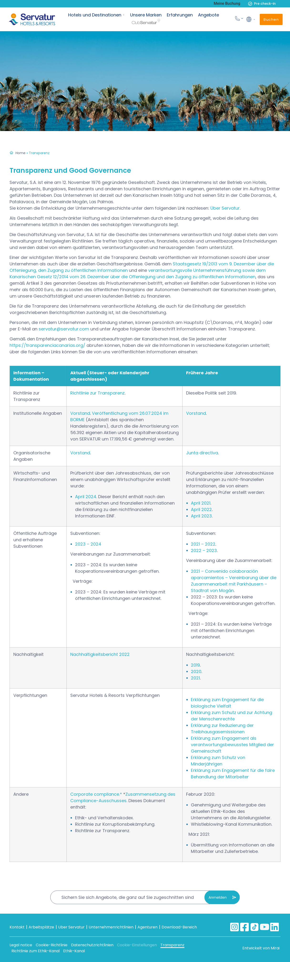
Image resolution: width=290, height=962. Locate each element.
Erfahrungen (180, 15)
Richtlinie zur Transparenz (97, 393)
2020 (196, 671)
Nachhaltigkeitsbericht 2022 (100, 654)
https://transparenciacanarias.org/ (47, 345)
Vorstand (80, 413)
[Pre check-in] (250, 4)
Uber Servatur (71, 927)
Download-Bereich (179, 927)
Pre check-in (265, 3)
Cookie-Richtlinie (51, 945)
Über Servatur (225, 208)
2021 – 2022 (203, 544)
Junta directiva (202, 453)
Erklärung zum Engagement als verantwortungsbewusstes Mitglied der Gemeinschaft (232, 744)
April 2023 (201, 516)
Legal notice (21, 945)
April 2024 (85, 497)
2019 (195, 665)
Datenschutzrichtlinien (92, 945)
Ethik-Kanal (74, 951)
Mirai (275, 948)
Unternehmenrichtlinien (111, 927)
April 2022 (201, 509)
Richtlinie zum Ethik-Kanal (35, 951)
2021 (195, 678)
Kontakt (17, 927)
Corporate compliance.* (96, 794)
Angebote (208, 15)
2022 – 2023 (204, 550)
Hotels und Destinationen (94, 15)
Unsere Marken (146, 15)
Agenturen (147, 927)
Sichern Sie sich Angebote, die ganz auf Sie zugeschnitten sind (127, 897)
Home (20, 153)
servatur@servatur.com (64, 329)
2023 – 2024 (88, 544)
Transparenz (172, 945)
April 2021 (200, 503)
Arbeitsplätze (41, 927)
